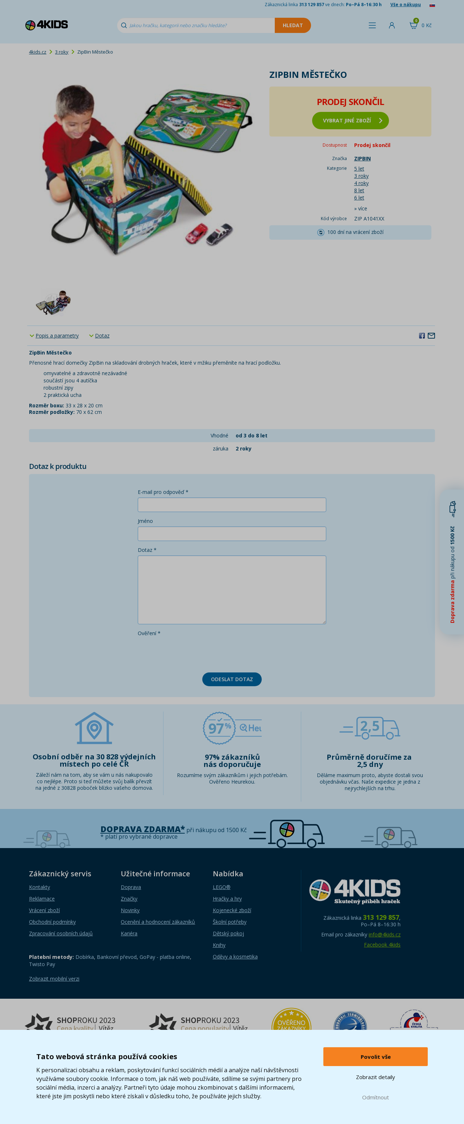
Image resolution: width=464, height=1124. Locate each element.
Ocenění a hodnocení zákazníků (158, 921)
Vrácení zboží (44, 910)
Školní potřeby (229, 921)
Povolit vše (376, 1056)
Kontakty (39, 887)
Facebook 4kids (382, 944)
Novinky (130, 910)
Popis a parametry (57, 335)
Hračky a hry (227, 898)
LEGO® (222, 887)
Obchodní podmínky (52, 921)
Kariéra (129, 933)
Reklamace (42, 898)
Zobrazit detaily (375, 1077)
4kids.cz (37, 52)
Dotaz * (147, 549)
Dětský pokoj (228, 933)
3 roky (62, 52)
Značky (129, 898)
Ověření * (149, 633)
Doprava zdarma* (142, 829)
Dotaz (102, 335)
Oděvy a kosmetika (235, 956)
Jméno (145, 520)
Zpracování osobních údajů (61, 933)
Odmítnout (375, 1097)
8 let (359, 190)
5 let (359, 168)
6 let (359, 197)
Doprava (131, 887)
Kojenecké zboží (232, 910)
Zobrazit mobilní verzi (54, 978)
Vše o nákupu (405, 4)
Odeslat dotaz (232, 679)
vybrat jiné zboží (352, 120)
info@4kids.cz (385, 934)
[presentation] (193, 653)
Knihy (219, 944)
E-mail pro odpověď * (163, 491)
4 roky (361, 183)
